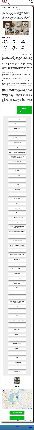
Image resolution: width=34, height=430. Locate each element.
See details (17, 418)
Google (17, 426)
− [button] (3, 393)
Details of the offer (17, 412)
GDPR (30, 427)
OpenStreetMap (29, 408)
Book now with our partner (24, 108)
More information (24, 111)
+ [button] (3, 390)
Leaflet (24, 408)
